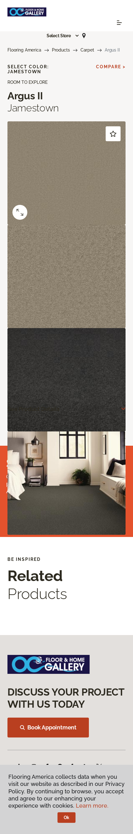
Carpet (87, 49)
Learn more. (92, 805)
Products (61, 49)
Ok (67, 817)
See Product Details (33, 409)
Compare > (111, 66)
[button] (63, 35)
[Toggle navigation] (119, 22)
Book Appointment (48, 727)
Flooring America (24, 49)
